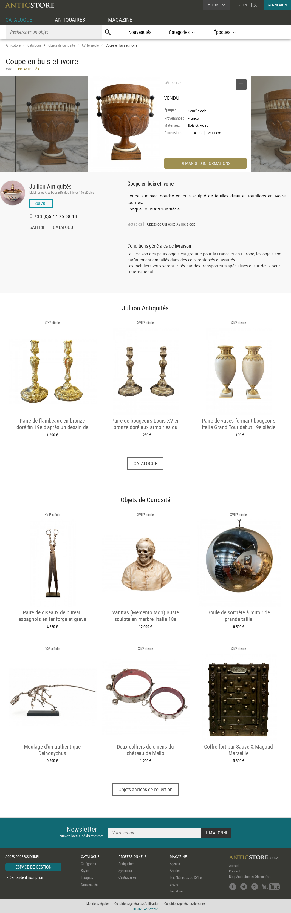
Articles (175, 870)
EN (245, 4)
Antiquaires (126, 863)
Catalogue (34, 45)
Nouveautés (139, 32)
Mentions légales (97, 903)
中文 (253, 4)
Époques (87, 877)
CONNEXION (277, 4)
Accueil (234, 865)
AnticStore (13, 45)
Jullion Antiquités (50, 186)
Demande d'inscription (26, 877)
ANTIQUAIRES (70, 19)
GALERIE (37, 227)
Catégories (88, 863)
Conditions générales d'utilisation (136, 903)
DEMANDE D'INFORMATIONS (205, 163)
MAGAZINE (120, 19)
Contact (234, 871)
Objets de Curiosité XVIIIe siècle (171, 224)
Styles (85, 870)
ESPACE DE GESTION (33, 867)
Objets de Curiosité (61, 45)
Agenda (175, 863)
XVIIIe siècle (90, 45)
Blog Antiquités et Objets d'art (250, 876)
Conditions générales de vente (184, 903)
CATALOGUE (18, 19)
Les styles (177, 891)
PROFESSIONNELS (132, 856)
